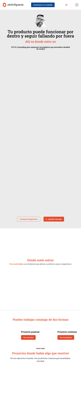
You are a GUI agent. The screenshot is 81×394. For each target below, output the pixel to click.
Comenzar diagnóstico (28, 219)
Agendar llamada (54, 219)
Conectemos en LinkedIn (43, 5)
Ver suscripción (66, 337)
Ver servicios (28, 337)
